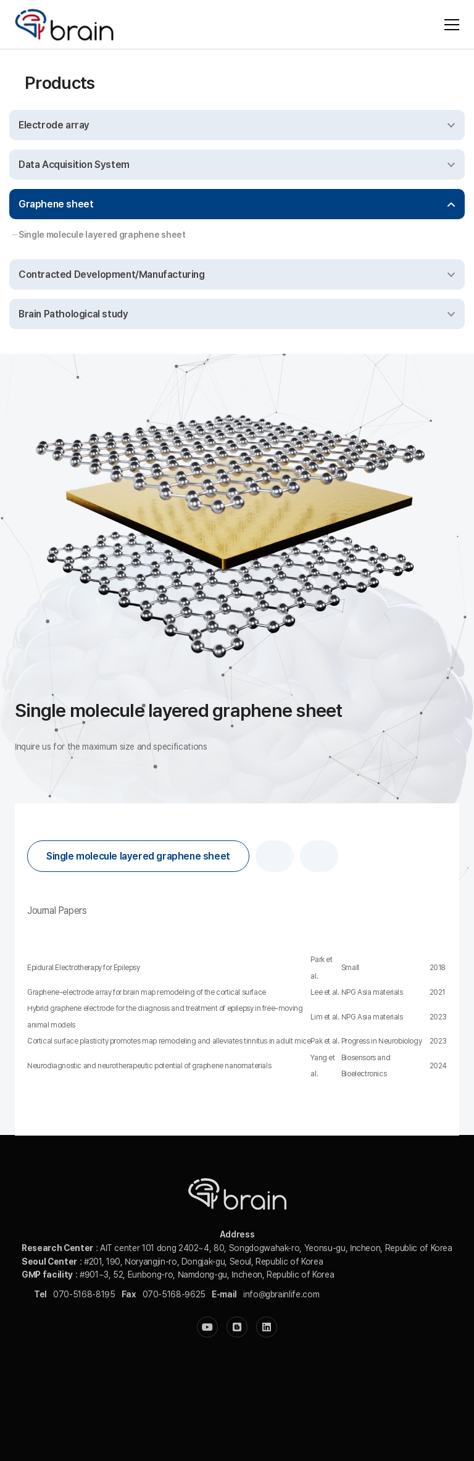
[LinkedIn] (266, 1327)
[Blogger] (237, 1327)
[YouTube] (207, 1327)
